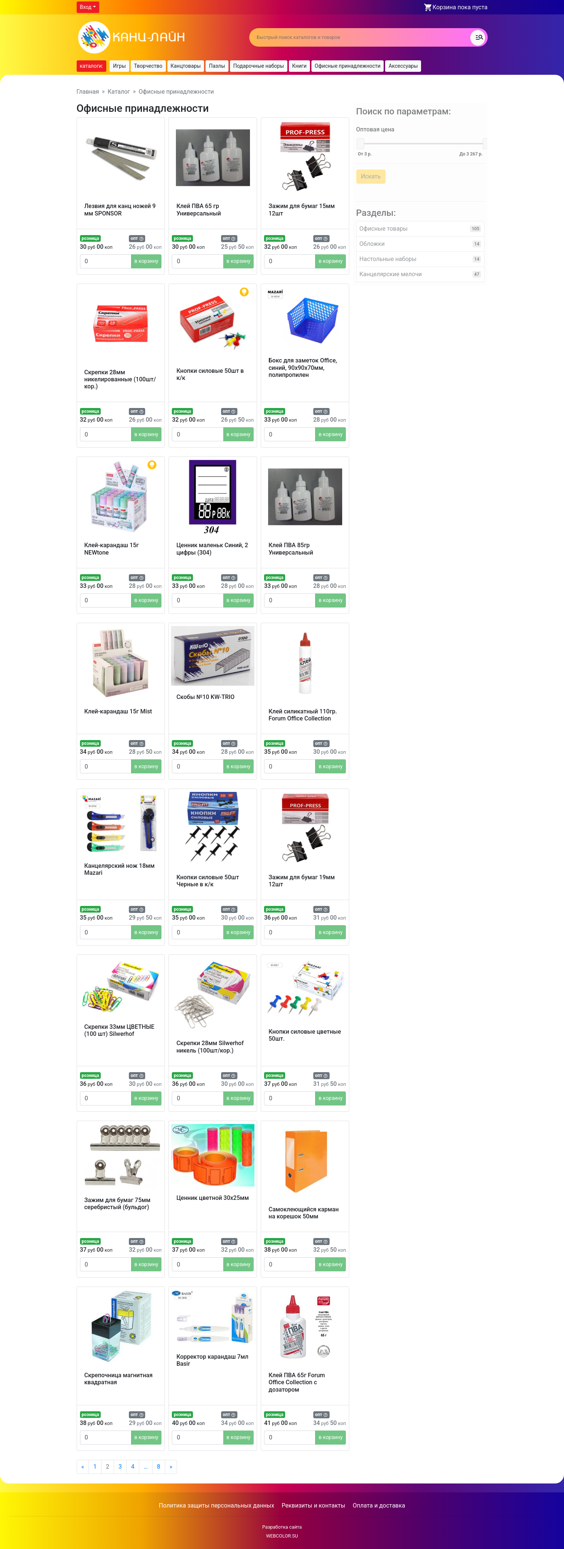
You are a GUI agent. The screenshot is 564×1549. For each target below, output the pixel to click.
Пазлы (217, 66)
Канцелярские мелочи (420, 270)
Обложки (420, 240)
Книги (299, 66)
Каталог (119, 91)
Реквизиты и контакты (313, 1505)
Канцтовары (186, 66)
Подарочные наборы (258, 66)
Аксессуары (403, 66)
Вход (85, 7)
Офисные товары (420, 224)
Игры (119, 66)
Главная (88, 91)
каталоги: (91, 66)
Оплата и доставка (379, 1505)
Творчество (148, 66)
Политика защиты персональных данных (216, 1505)
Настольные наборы (420, 255)
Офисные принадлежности (348, 66)
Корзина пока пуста (460, 7)
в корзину (146, 261)
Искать (367, 172)
